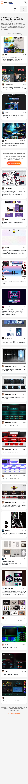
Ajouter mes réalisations (14, 33)
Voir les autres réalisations (14, 713)
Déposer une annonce (14, 163)
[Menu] (25, 2)
